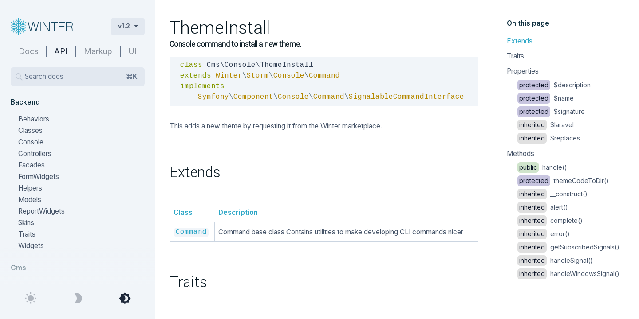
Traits (515, 56)
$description (554, 85)
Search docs (81, 76)
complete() (550, 220)
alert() (542, 207)
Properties (523, 71)
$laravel (545, 124)
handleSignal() (555, 260)
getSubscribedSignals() (568, 247)
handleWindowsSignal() (568, 273)
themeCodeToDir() (563, 180)
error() (543, 233)
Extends (519, 41)
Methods (520, 153)
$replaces (548, 138)
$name (545, 98)
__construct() (552, 194)
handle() (542, 167)
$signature (551, 111)
